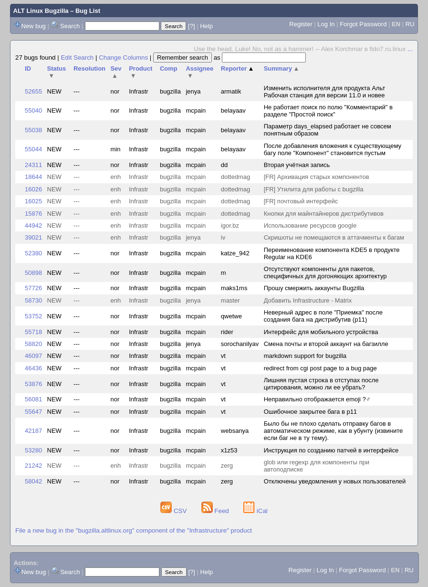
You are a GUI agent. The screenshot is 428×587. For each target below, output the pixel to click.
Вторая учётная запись (297, 164)
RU (410, 24)
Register (300, 24)
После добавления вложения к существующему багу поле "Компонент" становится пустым (332, 149)
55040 (33, 110)
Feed (216, 510)
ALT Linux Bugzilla (41, 10)
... (410, 48)
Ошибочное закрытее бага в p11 (310, 411)
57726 (33, 288)
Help (206, 26)
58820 (33, 343)
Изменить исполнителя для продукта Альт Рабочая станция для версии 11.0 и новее (324, 91)
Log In (325, 24)
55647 (33, 411)
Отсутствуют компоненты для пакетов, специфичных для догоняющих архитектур (325, 272)
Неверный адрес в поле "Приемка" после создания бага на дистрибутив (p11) (323, 316)
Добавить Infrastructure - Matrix (308, 300)
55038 (33, 130)
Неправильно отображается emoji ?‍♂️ (317, 399)
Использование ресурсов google (310, 225)
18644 (33, 176)
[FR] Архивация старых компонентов (316, 176)
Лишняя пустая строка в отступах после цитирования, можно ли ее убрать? (321, 384)
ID (28, 68)
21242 (33, 465)
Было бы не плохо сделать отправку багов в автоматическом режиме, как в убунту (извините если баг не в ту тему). (333, 430)
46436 (33, 368)
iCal (255, 510)
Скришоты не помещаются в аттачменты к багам (334, 237)
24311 (33, 164)
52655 (33, 91)
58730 (33, 300)
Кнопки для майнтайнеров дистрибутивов (324, 213)
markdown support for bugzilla (305, 355)
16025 (33, 201)
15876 (33, 213)
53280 (33, 450)
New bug (33, 26)
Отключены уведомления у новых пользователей (335, 481)
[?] (191, 26)
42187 (33, 430)
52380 (33, 253)
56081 (33, 399)
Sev (115, 72)
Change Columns (123, 57)
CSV (174, 510)
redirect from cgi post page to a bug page (320, 368)
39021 (33, 237)
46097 (33, 355)
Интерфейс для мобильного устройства (321, 331)
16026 (33, 189)
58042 (33, 481)
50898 (33, 272)
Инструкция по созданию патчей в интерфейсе (331, 450)
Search (70, 26)
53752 (33, 316)
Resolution (89, 68)
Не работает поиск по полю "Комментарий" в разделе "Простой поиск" (328, 111)
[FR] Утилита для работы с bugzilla (314, 189)
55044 (33, 149)
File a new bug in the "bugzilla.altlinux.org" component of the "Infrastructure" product (133, 530)
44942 (33, 225)
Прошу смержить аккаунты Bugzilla (314, 288)
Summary (282, 68)
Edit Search (77, 57)
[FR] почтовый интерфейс (301, 201)
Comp (168, 68)
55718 (33, 331)
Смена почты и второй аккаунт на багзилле (326, 343)
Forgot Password (363, 24)
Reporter (237, 68)
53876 (33, 384)
